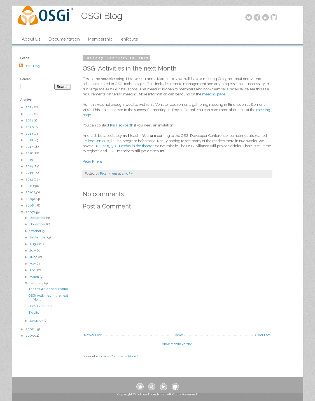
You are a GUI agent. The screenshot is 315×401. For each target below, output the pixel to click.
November (37, 224)
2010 (29, 192)
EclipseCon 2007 (97, 141)
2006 (30, 329)
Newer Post (93, 335)
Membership (100, 39)
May (33, 264)
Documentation (64, 39)
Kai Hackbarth (121, 125)
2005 (29, 335)
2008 (30, 205)
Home (178, 335)
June (33, 257)
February (36, 283)
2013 (29, 173)
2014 (29, 166)
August (35, 244)
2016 (29, 153)
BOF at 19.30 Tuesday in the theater (123, 146)
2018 (29, 140)
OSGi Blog (32, 66)
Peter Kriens (92, 161)
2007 (29, 212)
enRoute (129, 39)
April (33, 270)
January (36, 321)
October (35, 231)
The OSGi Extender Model (48, 289)
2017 (29, 147)
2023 (29, 107)
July (33, 250)
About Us (31, 39)
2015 (29, 160)
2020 (30, 127)
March (34, 277)
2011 (29, 186)
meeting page (213, 94)
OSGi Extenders (40, 306)
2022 (29, 114)
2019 (29, 133)
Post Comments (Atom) (120, 356)
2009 (29, 199)
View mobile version (177, 344)
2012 (29, 179)
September (38, 237)
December (37, 218)
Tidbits (34, 313)
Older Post (262, 335)
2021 (29, 120)
